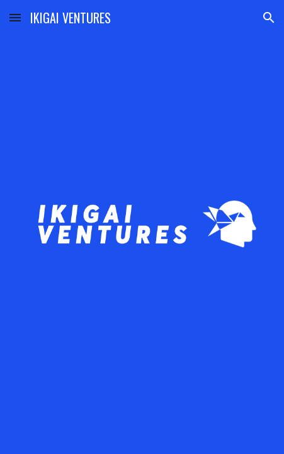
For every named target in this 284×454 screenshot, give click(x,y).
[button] (15, 17)
